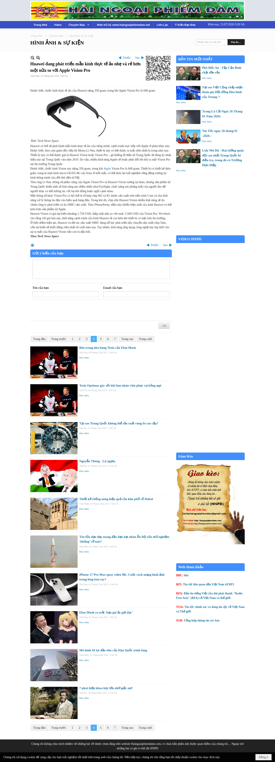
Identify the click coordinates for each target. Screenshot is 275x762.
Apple (107, 168)
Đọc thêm (84, 357)
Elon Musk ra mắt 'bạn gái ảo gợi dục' (106, 612)
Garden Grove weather (210, 233)
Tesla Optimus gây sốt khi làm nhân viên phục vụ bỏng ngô (120, 385)
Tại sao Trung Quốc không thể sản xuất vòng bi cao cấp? (118, 423)
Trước (127, 57)
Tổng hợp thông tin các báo (202, 620)
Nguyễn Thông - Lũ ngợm (97, 461)
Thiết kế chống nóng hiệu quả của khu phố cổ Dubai (116, 499)
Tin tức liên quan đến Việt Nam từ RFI (208, 584)
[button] (79, 24)
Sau (137, 57)
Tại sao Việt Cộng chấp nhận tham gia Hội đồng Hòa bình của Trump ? (222, 92)
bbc (186, 575)
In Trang (32, 245)
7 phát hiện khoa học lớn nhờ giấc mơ (105, 688)
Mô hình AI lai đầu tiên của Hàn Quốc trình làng (113, 650)
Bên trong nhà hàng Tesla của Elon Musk (107, 347)
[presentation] (65, 310)
